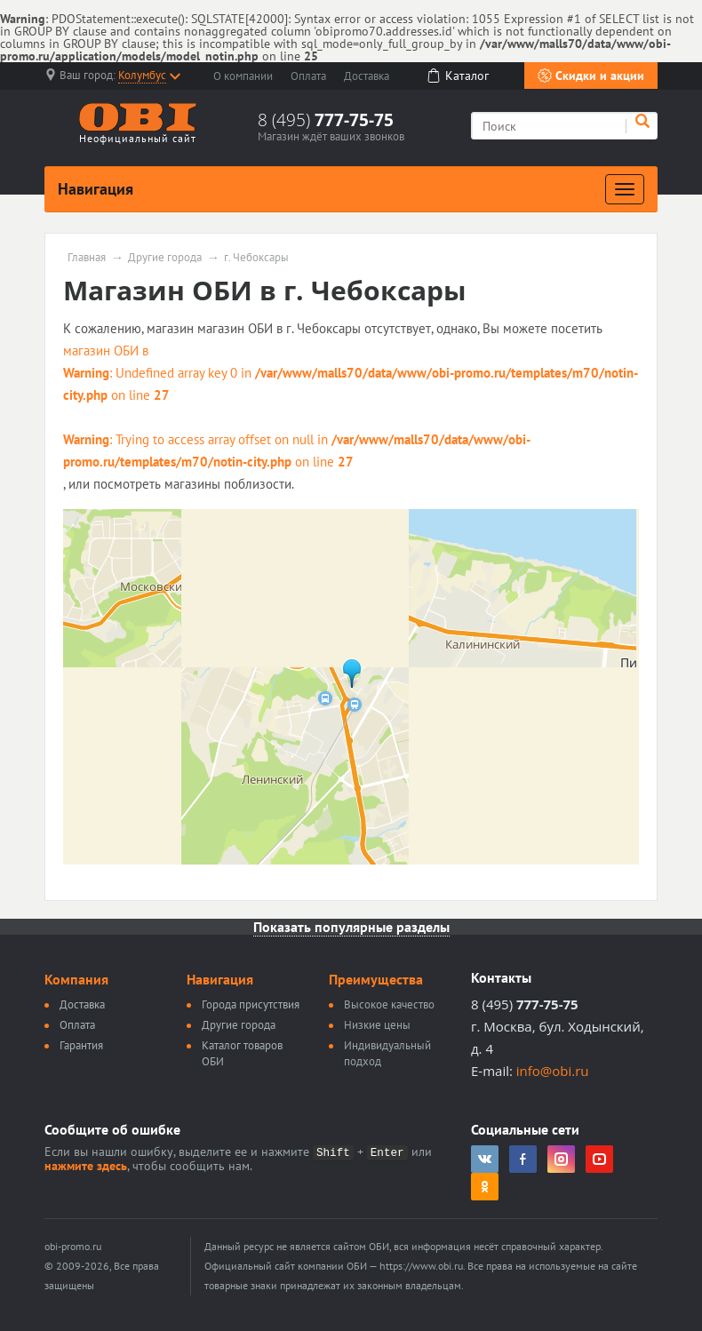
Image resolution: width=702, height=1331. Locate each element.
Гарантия (81, 1045)
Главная (87, 257)
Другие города (165, 257)
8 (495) (326, 120)
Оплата (308, 76)
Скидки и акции (591, 76)
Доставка (366, 76)
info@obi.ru (552, 1071)
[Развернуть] (624, 189)
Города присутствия (250, 1004)
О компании (243, 76)
